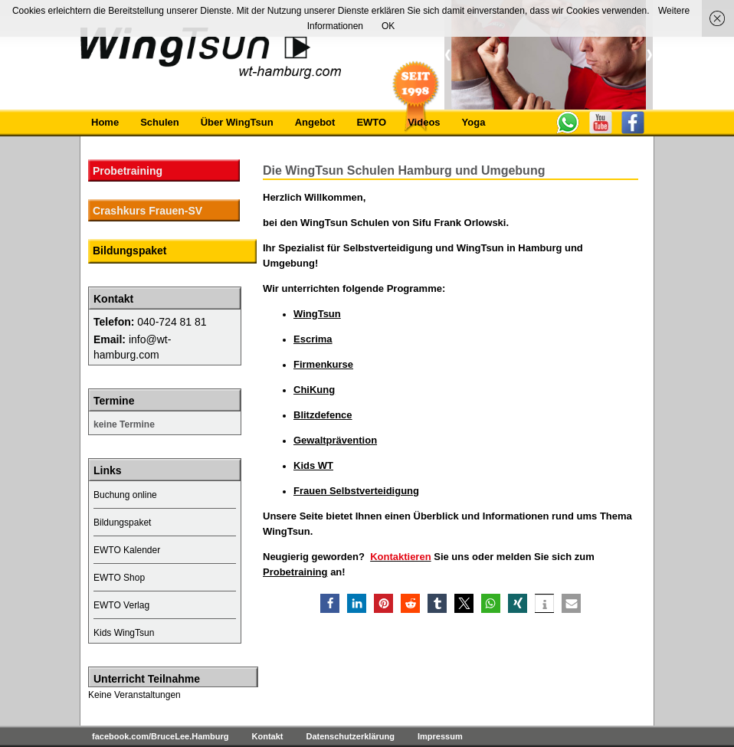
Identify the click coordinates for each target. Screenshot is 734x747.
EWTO (371, 122)
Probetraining (295, 572)
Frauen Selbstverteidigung (356, 490)
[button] (329, 603)
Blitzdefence (322, 415)
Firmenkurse (323, 364)
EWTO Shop (119, 577)
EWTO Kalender (126, 550)
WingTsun (317, 313)
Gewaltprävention (335, 440)
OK (388, 26)
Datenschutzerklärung (350, 736)
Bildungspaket (129, 250)
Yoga (474, 122)
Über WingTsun (237, 122)
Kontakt (267, 736)
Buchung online (125, 495)
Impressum (440, 736)
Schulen (159, 122)
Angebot (315, 122)
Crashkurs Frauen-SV (147, 211)
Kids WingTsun (123, 632)
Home (105, 122)
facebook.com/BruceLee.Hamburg (160, 736)
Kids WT (313, 465)
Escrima (313, 339)
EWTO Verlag (121, 605)
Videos (424, 122)
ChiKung (314, 389)
